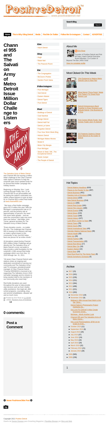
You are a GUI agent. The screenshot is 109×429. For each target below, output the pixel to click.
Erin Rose (81, 51)
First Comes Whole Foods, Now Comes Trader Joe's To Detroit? (90, 121)
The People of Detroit (46, 160)
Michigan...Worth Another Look (82, 314)
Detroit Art (71, 203)
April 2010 (74, 343)
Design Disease (18, 421)
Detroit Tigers (43, 100)
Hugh (40, 57)
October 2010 (76, 327)
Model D (41, 142)
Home (18, 400)
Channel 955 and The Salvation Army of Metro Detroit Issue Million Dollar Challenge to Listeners (11, 83)
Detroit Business (73, 193)
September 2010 (77, 329)
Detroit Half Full (43, 122)
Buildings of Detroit (45, 113)
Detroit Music (72, 213)
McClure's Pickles (44, 77)
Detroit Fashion (73, 239)
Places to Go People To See (78, 190)
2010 (70, 292)
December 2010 (77, 295)
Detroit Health (72, 234)
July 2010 (74, 335)
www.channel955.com (13, 201)
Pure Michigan (43, 90)
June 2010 (75, 337)
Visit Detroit (42, 93)
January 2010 (76, 351)
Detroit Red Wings (74, 244)
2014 (70, 280)
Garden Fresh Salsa (45, 80)
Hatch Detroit (43, 48)
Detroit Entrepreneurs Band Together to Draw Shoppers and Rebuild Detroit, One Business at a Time (90, 109)
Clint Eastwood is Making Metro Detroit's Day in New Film (90, 80)
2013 (70, 283)
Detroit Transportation (75, 241)
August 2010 (75, 332)
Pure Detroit (42, 103)
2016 (70, 274)
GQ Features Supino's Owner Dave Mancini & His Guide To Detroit (89, 136)
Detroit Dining (72, 198)
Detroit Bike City (73, 246)
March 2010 (75, 345)
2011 (70, 289)
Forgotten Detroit (44, 129)
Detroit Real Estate (74, 205)
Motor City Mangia (44, 145)
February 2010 (76, 348)
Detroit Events (72, 211)
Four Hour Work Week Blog (48, 132)
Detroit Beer (71, 252)
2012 (70, 286)
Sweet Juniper (43, 157)
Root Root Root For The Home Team (81, 254)
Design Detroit (43, 119)
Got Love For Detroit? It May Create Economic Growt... (84, 311)
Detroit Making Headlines (76, 188)
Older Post (25, 400)
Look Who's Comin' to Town (77, 221)
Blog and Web (66, 421)
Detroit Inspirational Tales (77, 229)
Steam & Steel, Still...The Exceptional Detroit (47, 153)
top (6, 407)
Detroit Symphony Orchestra (78, 257)
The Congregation (44, 74)
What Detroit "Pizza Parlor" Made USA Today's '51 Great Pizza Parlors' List (90, 94)
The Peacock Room (45, 64)
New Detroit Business (75, 200)
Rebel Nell (41, 61)
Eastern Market (43, 96)
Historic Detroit (43, 135)
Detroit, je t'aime (44, 126)
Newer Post (11, 400)
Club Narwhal (43, 116)
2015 (70, 277)
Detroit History (72, 218)
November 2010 (77, 298)
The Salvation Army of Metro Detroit (17, 174)
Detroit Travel (72, 216)
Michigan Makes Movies (47, 139)
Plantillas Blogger (51, 421)
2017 (70, 271)
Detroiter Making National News (79, 231)
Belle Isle (70, 236)
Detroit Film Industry (75, 208)
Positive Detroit (21, 419)
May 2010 (74, 340)
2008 (70, 357)
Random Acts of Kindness (77, 195)
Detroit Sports (72, 226)
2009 (70, 354)
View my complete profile (75, 63)
